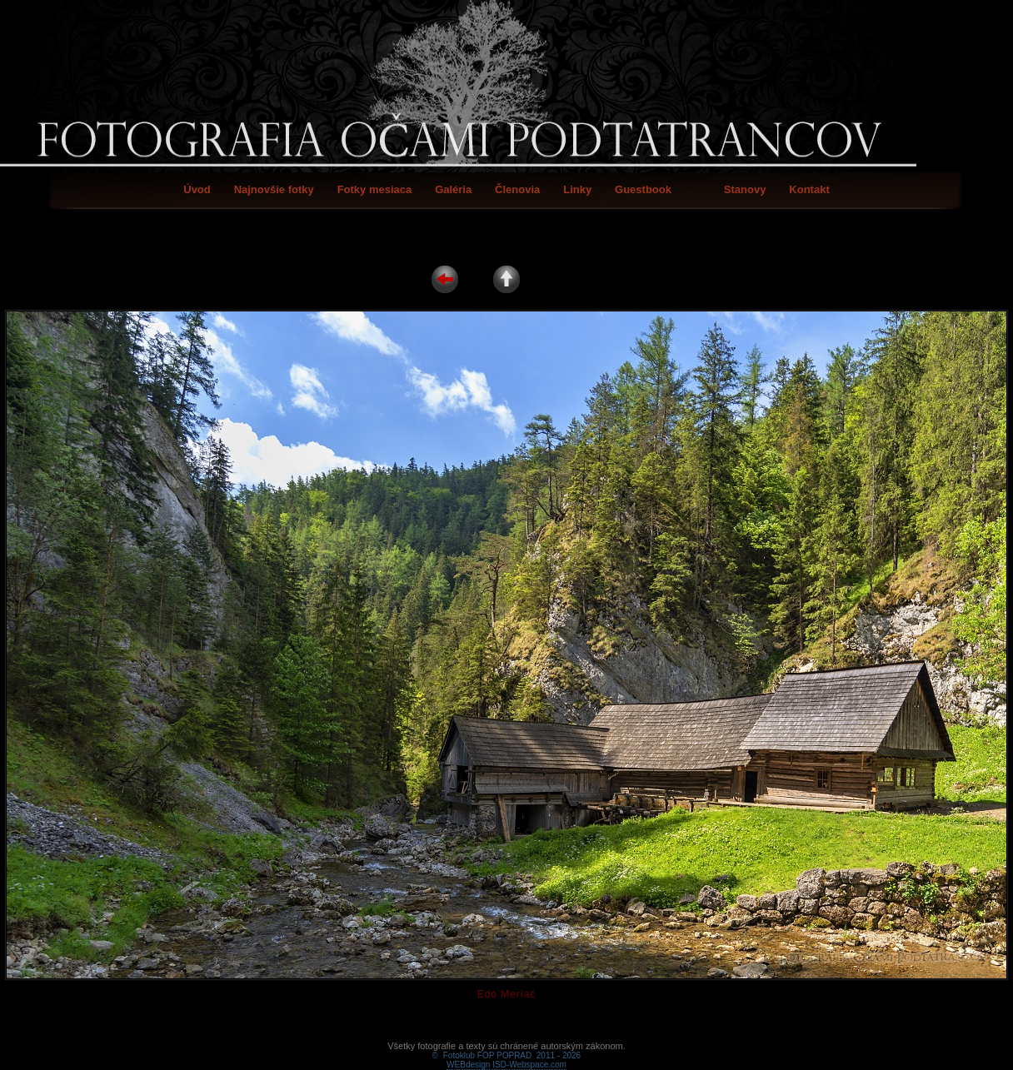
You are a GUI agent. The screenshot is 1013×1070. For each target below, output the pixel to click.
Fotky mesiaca (374, 189)
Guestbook (643, 189)
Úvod (197, 189)
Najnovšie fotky (274, 189)
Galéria (453, 189)
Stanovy (745, 189)
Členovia (517, 189)
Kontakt (809, 189)
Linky (577, 189)
